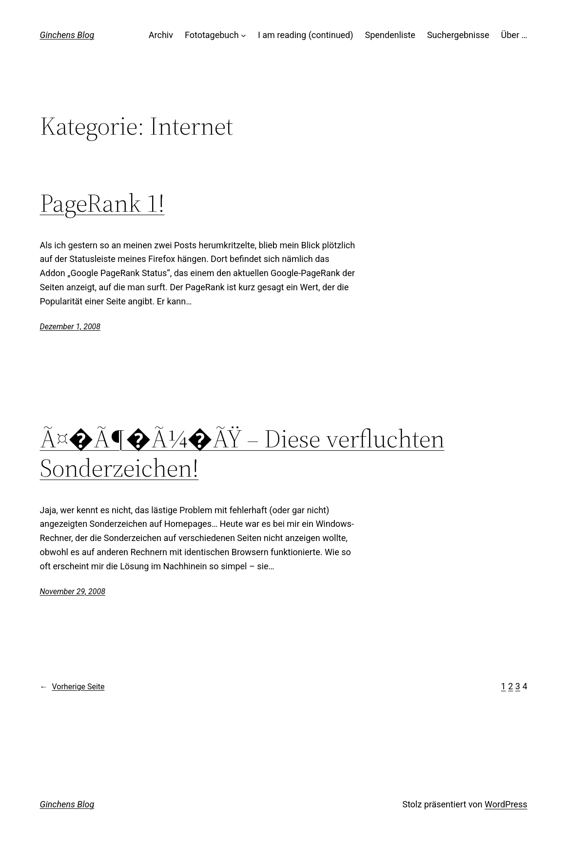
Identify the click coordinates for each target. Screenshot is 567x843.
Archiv (161, 35)
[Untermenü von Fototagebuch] (243, 35)
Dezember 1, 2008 (70, 326)
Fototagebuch (212, 35)
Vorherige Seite (72, 687)
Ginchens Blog (67, 35)
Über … (514, 35)
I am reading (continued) (305, 35)
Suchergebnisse (458, 35)
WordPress (506, 804)
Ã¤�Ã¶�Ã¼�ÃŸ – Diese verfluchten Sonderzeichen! (242, 453)
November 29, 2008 (72, 591)
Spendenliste (390, 35)
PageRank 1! (102, 203)
